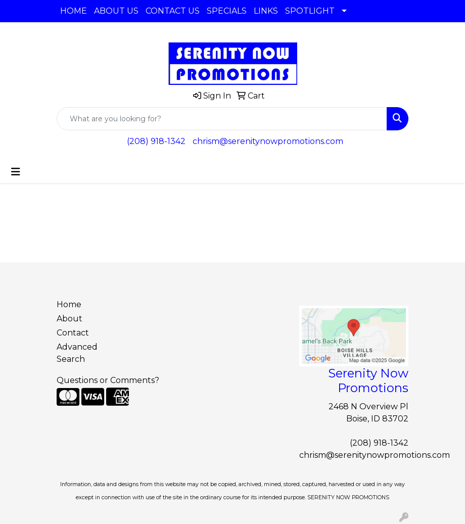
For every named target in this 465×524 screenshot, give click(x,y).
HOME (73, 11)
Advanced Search (77, 353)
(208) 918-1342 (156, 141)
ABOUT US (116, 11)
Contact (73, 333)
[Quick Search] (222, 118)
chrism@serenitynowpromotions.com (268, 141)
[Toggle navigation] (15, 172)
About (69, 318)
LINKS (266, 11)
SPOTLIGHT (310, 11)
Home (69, 304)
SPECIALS (227, 11)
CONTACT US (173, 11)
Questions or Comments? (108, 380)
